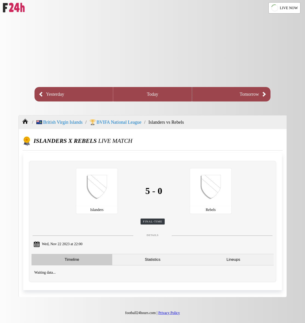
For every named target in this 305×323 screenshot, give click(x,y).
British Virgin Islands (59, 122)
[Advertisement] (152, 50)
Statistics (152, 259)
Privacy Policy (169, 313)
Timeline (72, 259)
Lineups (233, 259)
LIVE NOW (284, 8)
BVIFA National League (115, 122)
